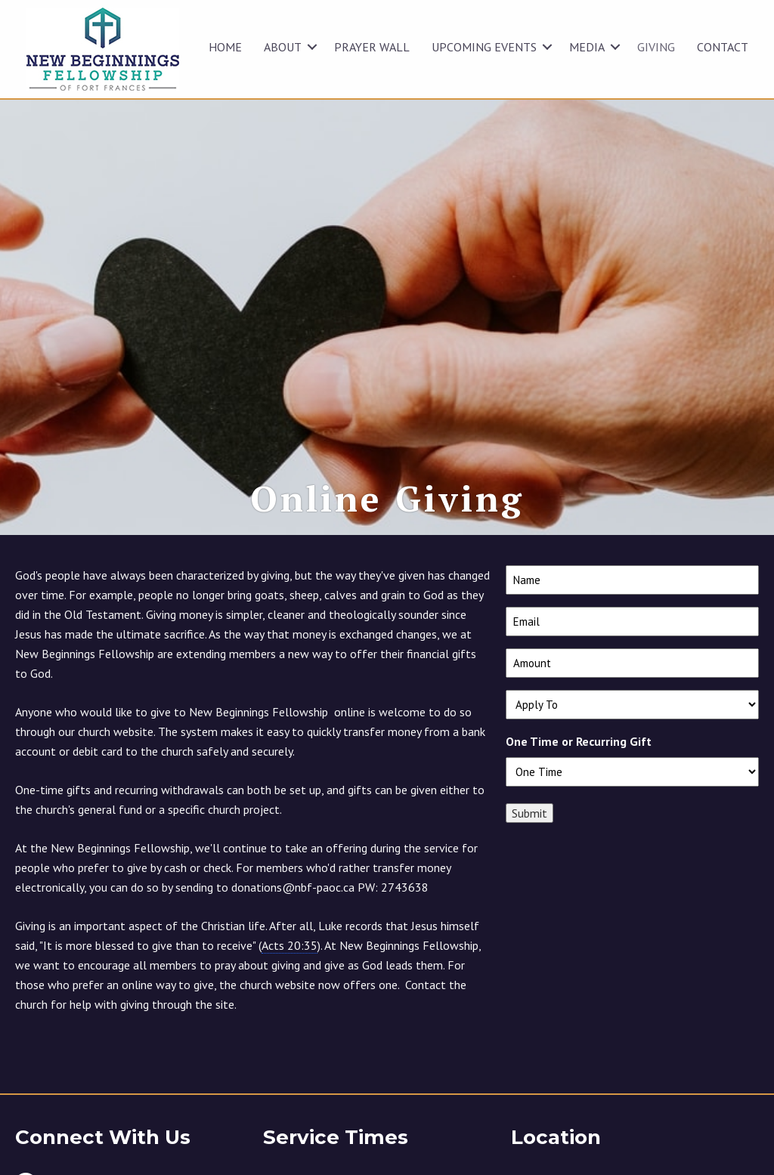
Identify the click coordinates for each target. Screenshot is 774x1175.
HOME (225, 46)
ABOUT (283, 46)
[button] (312, 46)
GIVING (656, 46)
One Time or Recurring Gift (579, 776)
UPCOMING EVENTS (484, 46)
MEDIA (587, 46)
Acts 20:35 (289, 980)
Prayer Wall (372, 46)
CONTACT (722, 46)
